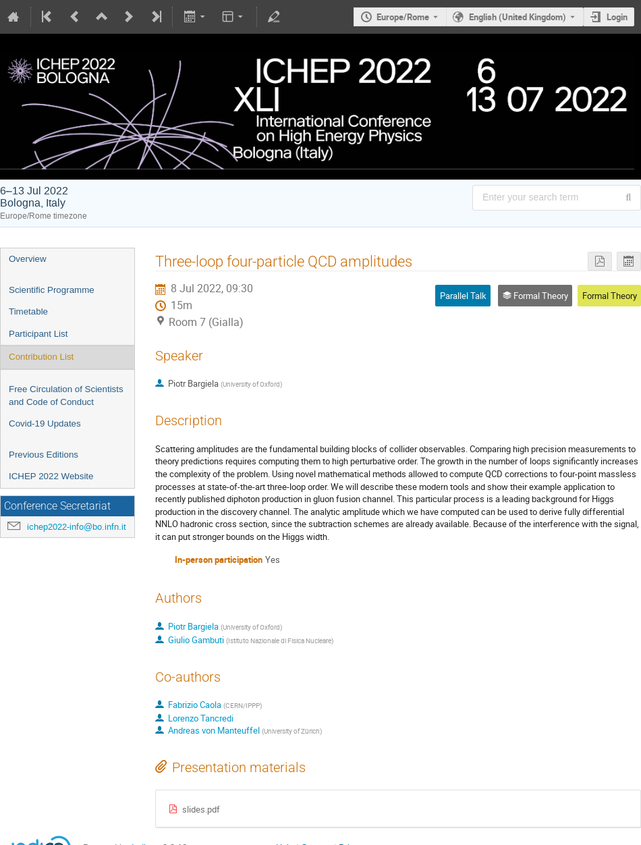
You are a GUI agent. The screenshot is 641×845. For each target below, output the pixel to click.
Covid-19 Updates (45, 423)
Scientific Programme (51, 290)
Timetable (28, 311)
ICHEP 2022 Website (51, 476)
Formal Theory (609, 296)
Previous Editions (43, 454)
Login (617, 17)
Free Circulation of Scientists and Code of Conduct (66, 395)
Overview (28, 259)
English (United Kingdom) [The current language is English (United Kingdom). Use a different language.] (517, 17)
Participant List (38, 334)
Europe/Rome (403, 17)
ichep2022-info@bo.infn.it (76, 527)
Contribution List (41, 357)
